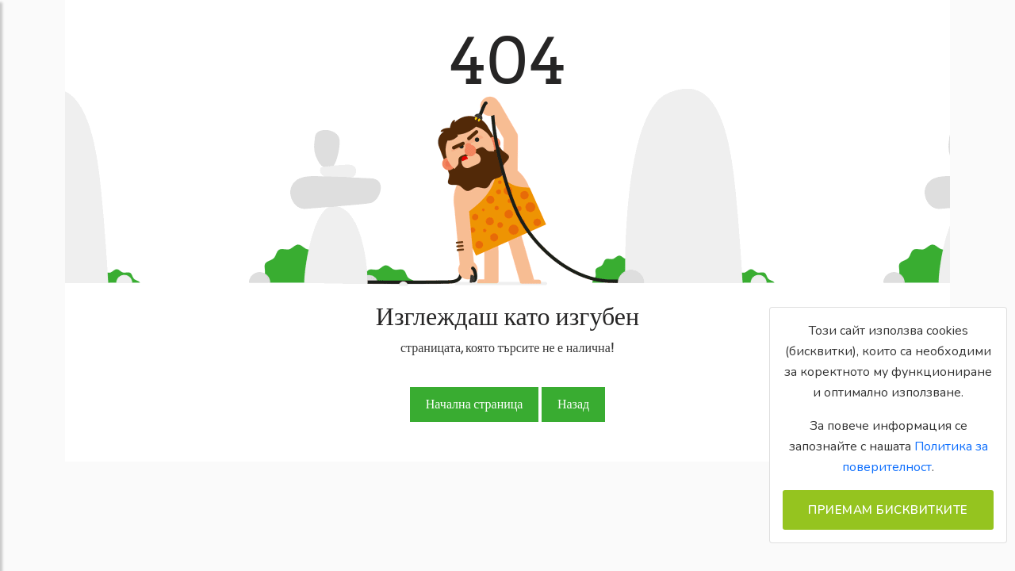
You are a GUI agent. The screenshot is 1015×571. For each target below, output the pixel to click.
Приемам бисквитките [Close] (888, 510)
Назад (573, 404)
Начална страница (474, 404)
